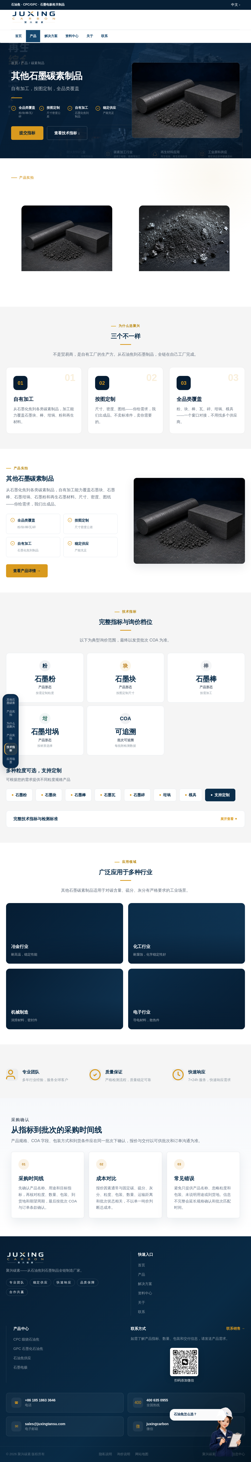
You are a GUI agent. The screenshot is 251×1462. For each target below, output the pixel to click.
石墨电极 (20, 1367)
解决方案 (51, 36)
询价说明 (123, 1454)
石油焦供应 (22, 1358)
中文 (234, 5)
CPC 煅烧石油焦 (26, 1339)
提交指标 (27, 133)
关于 (90, 36)
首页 (18, 36)
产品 (33, 36)
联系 (104, 36)
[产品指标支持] (207, 1428)
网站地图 (141, 1454)
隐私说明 (105, 1454)
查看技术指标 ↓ (67, 133)
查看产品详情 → (27, 571)
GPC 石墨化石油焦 (28, 1349)
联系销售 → (235, 1328)
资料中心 (71, 36)
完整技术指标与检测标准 (35, 819)
